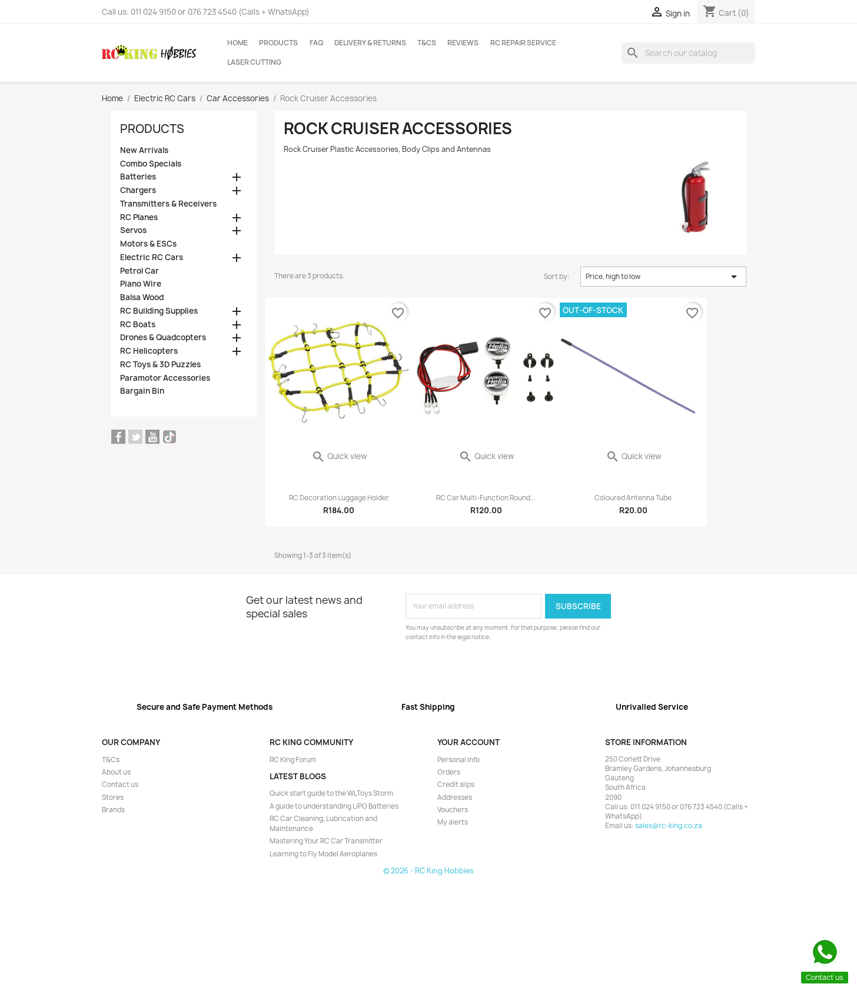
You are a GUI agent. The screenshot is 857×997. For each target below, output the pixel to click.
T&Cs (426, 43)
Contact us (120, 784)
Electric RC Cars (151, 257)
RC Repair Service (523, 43)
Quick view (339, 456)
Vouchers (452, 810)
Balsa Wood (142, 298)
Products (278, 43)
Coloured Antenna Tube (633, 498)
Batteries (138, 177)
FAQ (316, 43)
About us (116, 772)
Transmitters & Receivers (168, 204)
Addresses (454, 797)
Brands (113, 810)
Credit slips (455, 784)
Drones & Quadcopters (163, 338)
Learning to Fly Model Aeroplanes (323, 854)
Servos (133, 230)
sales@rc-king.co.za (668, 825)
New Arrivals (144, 150)
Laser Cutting (254, 62)
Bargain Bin (142, 391)
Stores (113, 797)
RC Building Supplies (159, 311)
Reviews (463, 43)
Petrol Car (139, 271)
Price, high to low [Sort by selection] (663, 277)
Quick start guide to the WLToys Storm (331, 793)
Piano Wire (140, 284)
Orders (448, 772)
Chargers (138, 190)
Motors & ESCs (148, 244)
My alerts (452, 822)
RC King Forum (293, 760)
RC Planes (139, 217)
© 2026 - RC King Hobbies (428, 871)
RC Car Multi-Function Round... (486, 498)
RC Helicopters (149, 351)
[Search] (688, 53)
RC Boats (137, 325)
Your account (468, 742)
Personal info (458, 760)
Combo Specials (150, 164)
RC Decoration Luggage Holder (339, 498)
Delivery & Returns (370, 43)
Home (237, 43)
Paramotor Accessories (165, 378)
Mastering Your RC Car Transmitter (326, 841)
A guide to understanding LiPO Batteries (334, 806)
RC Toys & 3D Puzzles (160, 365)
